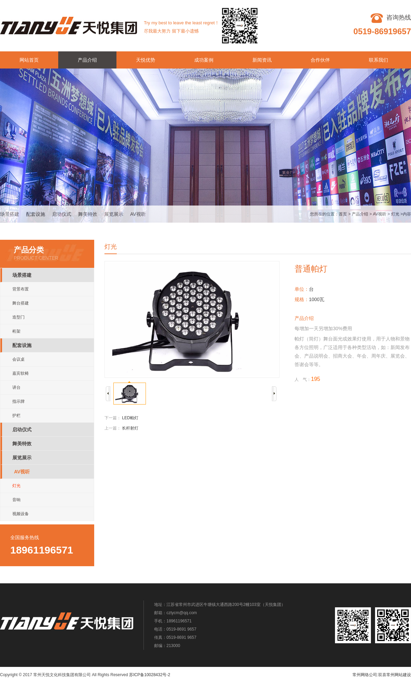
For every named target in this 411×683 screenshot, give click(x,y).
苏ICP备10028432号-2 (149, 674)
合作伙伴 (320, 60)
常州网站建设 (398, 674)
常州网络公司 (364, 674)
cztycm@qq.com (181, 612)
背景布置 (20, 289)
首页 (343, 214)
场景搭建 (9, 214)
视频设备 (20, 513)
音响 (16, 499)
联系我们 (378, 60)
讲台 (16, 387)
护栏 (16, 415)
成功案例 (203, 60)
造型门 (18, 317)
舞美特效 (87, 214)
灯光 (395, 214)
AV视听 (138, 214)
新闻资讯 (262, 60)
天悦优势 (145, 60)
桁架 (16, 331)
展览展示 (113, 214)
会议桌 (18, 359)
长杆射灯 (130, 428)
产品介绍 (87, 60)
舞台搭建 (20, 303)
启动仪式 (61, 214)
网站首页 (29, 60)
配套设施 (35, 214)
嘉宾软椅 (20, 373)
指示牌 (18, 401)
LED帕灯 (130, 417)
